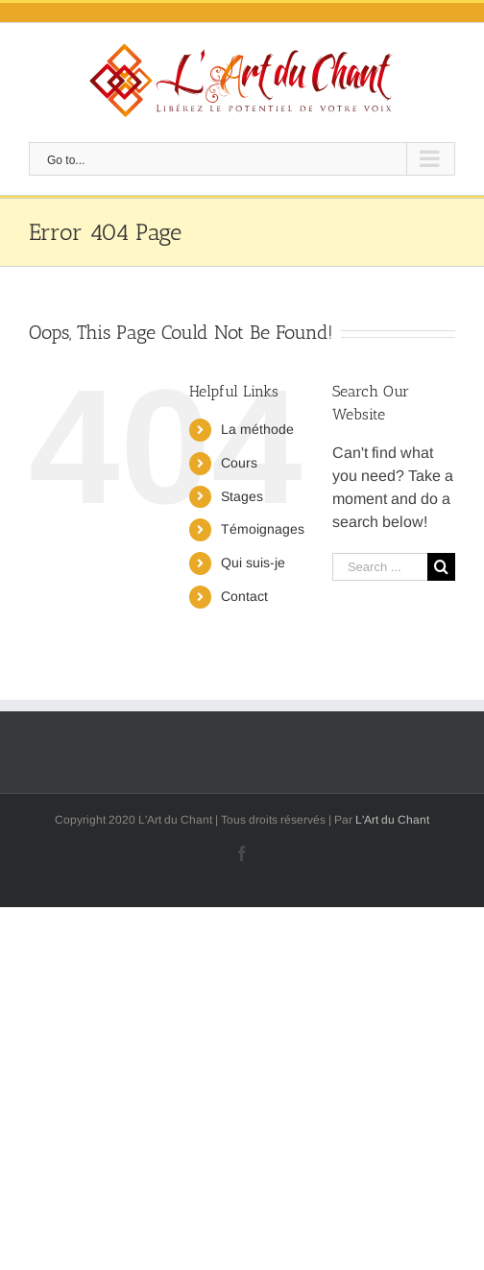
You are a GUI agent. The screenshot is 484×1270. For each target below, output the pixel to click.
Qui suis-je (253, 562)
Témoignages (262, 529)
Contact (244, 596)
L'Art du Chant (392, 820)
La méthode (257, 429)
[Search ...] (379, 567)
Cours (239, 462)
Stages (242, 496)
